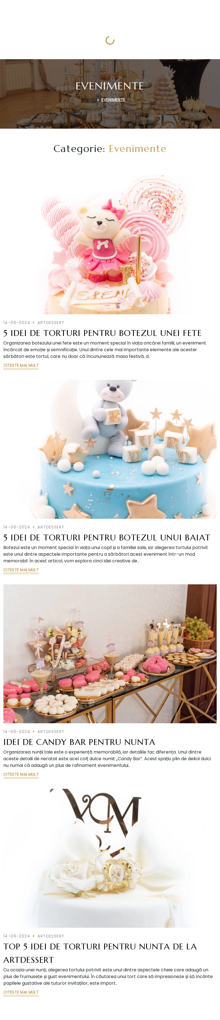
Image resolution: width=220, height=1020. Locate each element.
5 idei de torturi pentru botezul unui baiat (107, 537)
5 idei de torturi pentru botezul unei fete (102, 333)
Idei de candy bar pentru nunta (79, 742)
